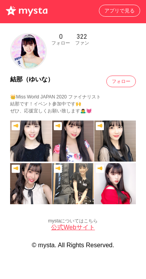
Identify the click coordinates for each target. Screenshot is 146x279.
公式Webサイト (73, 227)
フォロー (121, 81)
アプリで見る (119, 11)
